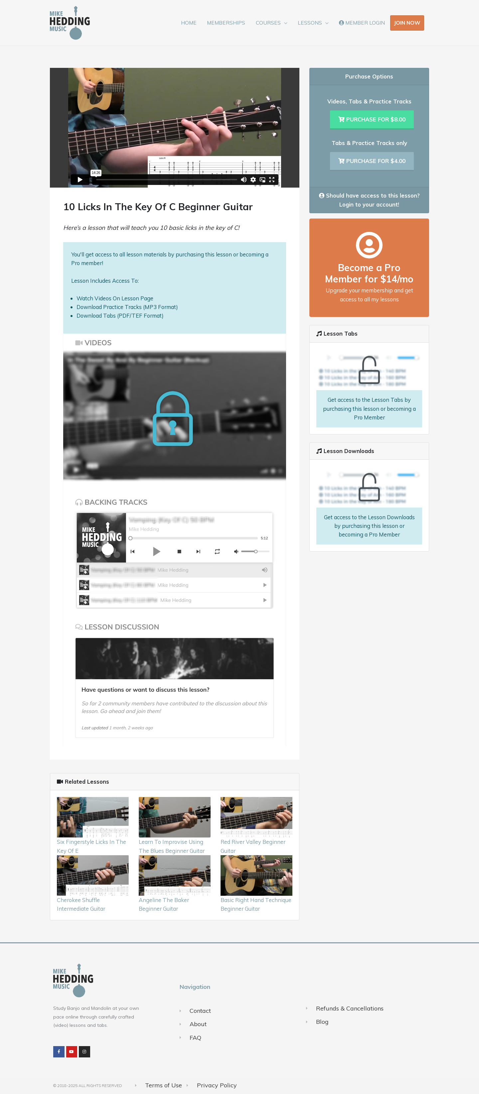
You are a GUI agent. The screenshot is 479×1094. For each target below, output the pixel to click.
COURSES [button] (268, 22)
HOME (189, 22)
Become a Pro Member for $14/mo (369, 273)
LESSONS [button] (310, 22)
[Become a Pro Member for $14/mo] (369, 245)
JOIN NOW (407, 22)
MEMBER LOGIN (362, 22)
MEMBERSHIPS (226, 22)
